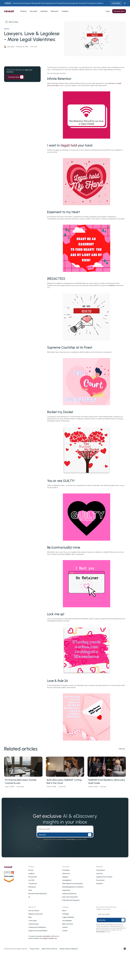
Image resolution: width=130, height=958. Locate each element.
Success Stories (33, 910)
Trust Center (32, 920)
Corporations (100, 870)
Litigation (65, 877)
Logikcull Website (68, 917)
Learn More (116, 3)
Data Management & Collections (73, 887)
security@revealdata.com (48, 938)
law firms (112, 83)
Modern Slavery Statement (69, 949)
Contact (64, 930)
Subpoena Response (69, 893)
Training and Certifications (37, 927)
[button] (23, 11)
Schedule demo (119, 11)
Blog (29, 917)
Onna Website (67, 920)
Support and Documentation (37, 930)
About (64, 910)
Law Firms (99, 873)
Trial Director (32, 883)
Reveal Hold (32, 877)
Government (100, 880)
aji (29, 897)
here (55, 936)
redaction (112, 285)
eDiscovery (66, 873)
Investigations (66, 880)
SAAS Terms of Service (49, 949)
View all (122, 749)
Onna (30, 890)
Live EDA (31, 880)
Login (108, 11)
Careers (65, 927)
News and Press (67, 924)
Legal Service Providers (104, 877)
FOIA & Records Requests (71, 900)
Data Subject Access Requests (72, 883)
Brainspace (32, 887)
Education (99, 883)
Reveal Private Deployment (37, 893)
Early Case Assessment (70, 897)
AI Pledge (65, 914)
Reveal (30, 870)
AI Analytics (66, 870)
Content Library (33, 924)
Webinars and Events (35, 914)
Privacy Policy (70, 839)
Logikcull (31, 873)
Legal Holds (66, 890)
